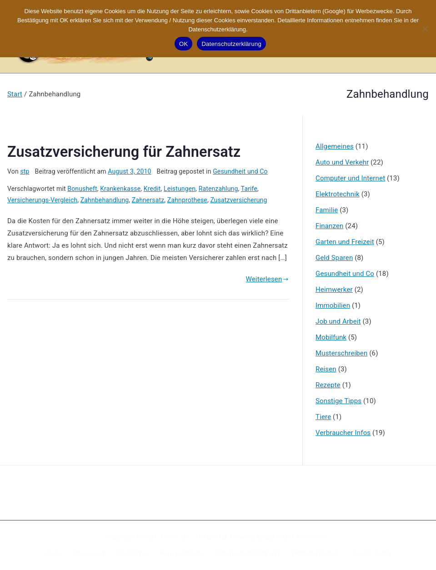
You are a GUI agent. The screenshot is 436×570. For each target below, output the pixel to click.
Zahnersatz (148, 200)
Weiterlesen (267, 279)
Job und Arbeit (338, 321)
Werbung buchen (315, 553)
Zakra (273, 536)
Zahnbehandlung (104, 200)
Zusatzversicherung (238, 200)
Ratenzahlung (218, 188)
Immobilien (333, 305)
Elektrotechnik (338, 194)
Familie (327, 210)
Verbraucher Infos (343, 433)
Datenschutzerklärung (248, 553)
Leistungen (179, 188)
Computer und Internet (350, 178)
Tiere (323, 417)
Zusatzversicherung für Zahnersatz (124, 151)
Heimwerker (334, 289)
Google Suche (372, 553)
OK (183, 43)
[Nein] (424, 28)
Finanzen (329, 226)
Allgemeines (335, 146)
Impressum (89, 553)
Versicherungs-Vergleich (42, 200)
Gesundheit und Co (240, 171)
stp (24, 171)
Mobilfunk (331, 337)
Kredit (152, 188)
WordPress (311, 536)
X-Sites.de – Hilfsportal (193, 536)
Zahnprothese (187, 200)
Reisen (326, 369)
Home (52, 553)
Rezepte (328, 385)
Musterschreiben (341, 353)
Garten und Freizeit (345, 242)
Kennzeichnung (182, 553)
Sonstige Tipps (338, 401)
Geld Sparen (334, 258)
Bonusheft (82, 188)
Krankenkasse (120, 188)
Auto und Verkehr (342, 162)
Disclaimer (133, 553)
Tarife (249, 188)
